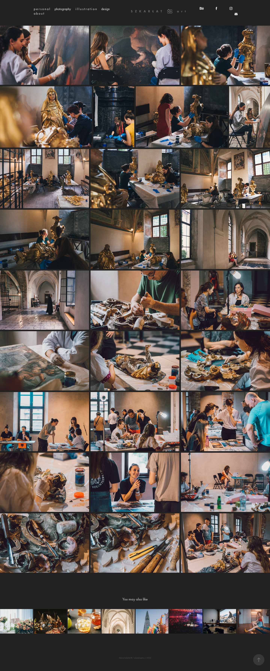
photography (63, 9)
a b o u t (39, 13)
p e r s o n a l (42, 9)
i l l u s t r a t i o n (86, 9)
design (105, 9)
